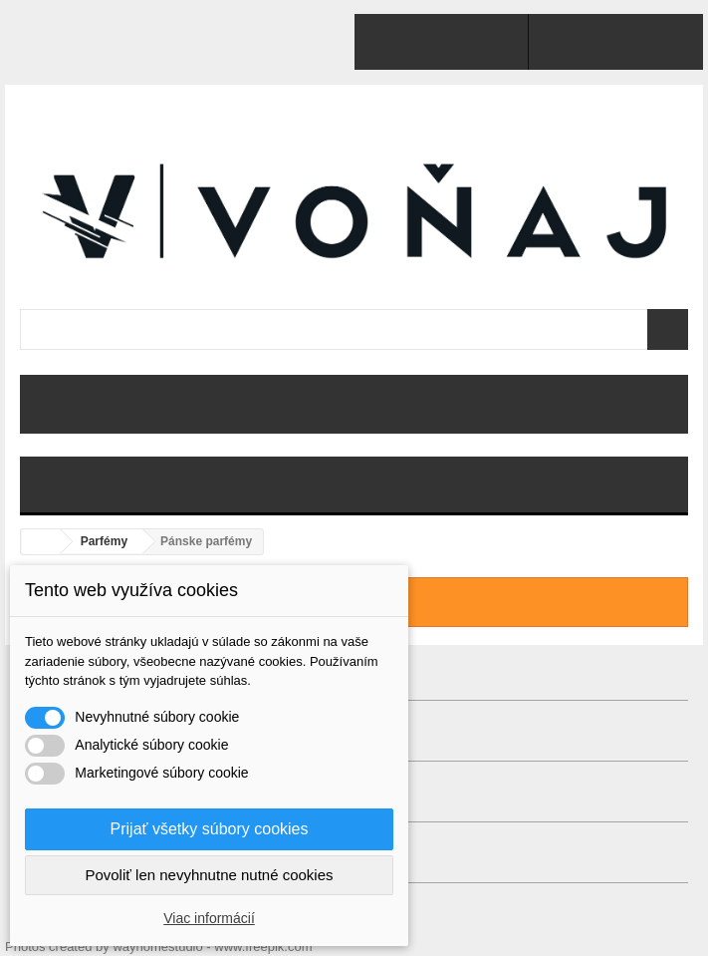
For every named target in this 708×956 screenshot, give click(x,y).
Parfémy (104, 541)
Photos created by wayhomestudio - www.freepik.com (159, 946)
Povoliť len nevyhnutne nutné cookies (209, 874)
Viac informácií (209, 918)
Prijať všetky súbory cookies (210, 828)
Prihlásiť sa (616, 42)
